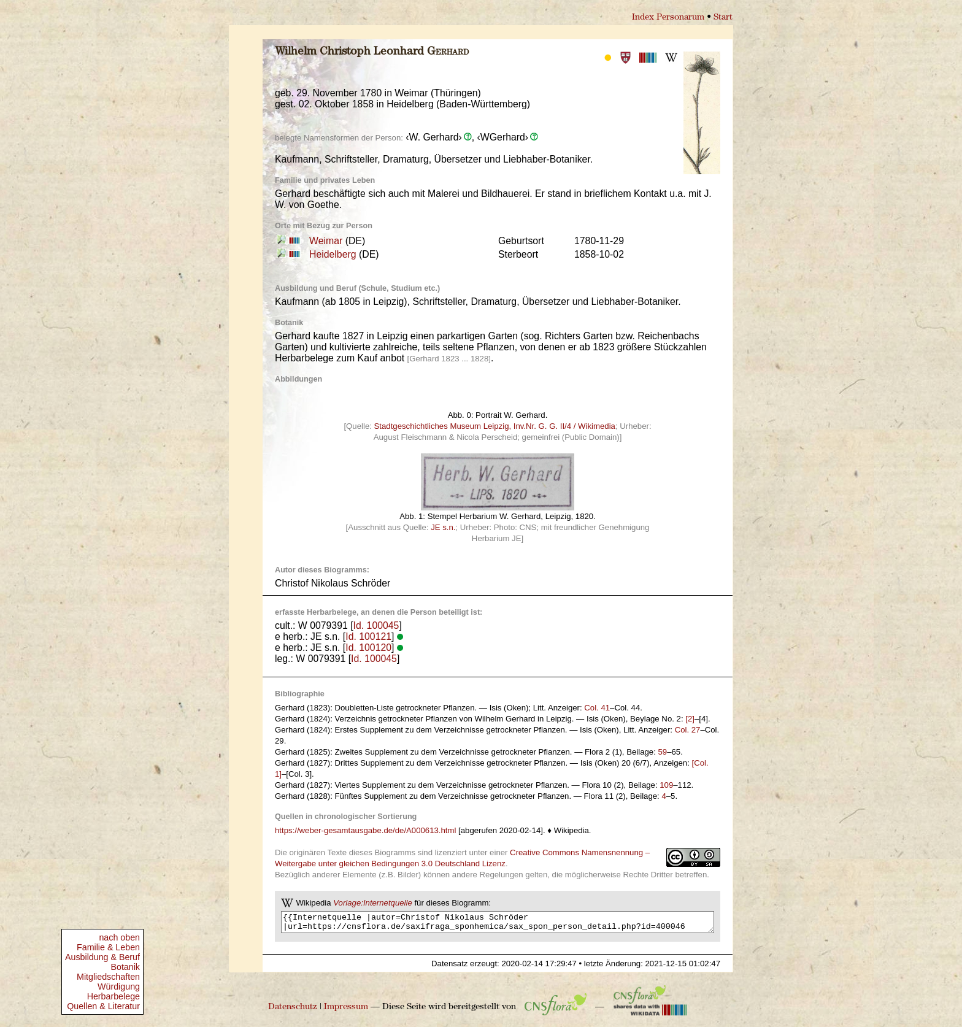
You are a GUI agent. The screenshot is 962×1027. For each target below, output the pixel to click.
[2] (690, 718)
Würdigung (119, 986)
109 (666, 785)
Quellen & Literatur (103, 1006)
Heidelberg (332, 254)
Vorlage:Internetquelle (372, 902)
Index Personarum (668, 17)
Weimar (325, 241)
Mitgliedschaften (108, 977)
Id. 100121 (368, 636)
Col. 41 (597, 707)
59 (663, 751)
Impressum (346, 1011)
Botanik (125, 967)
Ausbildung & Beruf (102, 957)
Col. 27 (688, 729)
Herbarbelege (113, 996)
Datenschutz (292, 1011)
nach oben (119, 937)
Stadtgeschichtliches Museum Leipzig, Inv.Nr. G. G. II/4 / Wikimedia (494, 426)
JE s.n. (443, 527)
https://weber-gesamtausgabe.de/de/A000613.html (365, 830)
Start (723, 17)
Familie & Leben (108, 947)
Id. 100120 (368, 647)
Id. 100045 (376, 625)
